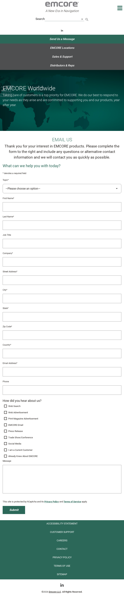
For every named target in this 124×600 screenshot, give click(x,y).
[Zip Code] (62, 335)
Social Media (14, 443)
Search (40, 19)
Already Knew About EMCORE (23, 456)
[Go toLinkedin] (62, 584)
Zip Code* (7, 326)
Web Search (14, 406)
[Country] (62, 353)
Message (7, 461)
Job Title (7, 235)
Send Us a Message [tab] (62, 39)
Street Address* (10, 271)
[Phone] (62, 390)
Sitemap (62, 574)
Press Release (15, 431)
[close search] (82, 19)
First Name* (8, 198)
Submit (13, 510)
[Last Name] (62, 225)
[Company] (62, 262)
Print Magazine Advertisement (23, 418)
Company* (8, 253)
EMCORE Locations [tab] (62, 48)
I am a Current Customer (20, 450)
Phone (6, 381)
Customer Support (62, 532)
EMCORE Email (15, 425)
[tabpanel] (62, 295)
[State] (62, 316)
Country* (7, 345)
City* (5, 290)
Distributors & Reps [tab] (62, 65)
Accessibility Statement (62, 523)
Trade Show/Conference (20, 437)
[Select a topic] (62, 188)
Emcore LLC (55, 591)
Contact (62, 549)
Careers (62, 540)
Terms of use (62, 565)
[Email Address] (62, 371)
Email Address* (10, 363)
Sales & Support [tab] (62, 56)
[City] (62, 298)
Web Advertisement (18, 412)
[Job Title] (62, 243)
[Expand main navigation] (119, 8)
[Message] (62, 479)
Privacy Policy (51, 501)
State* (5, 308)
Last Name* (8, 216)
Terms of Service (72, 501)
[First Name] (62, 207)
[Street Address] (62, 280)
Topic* (6, 180)
